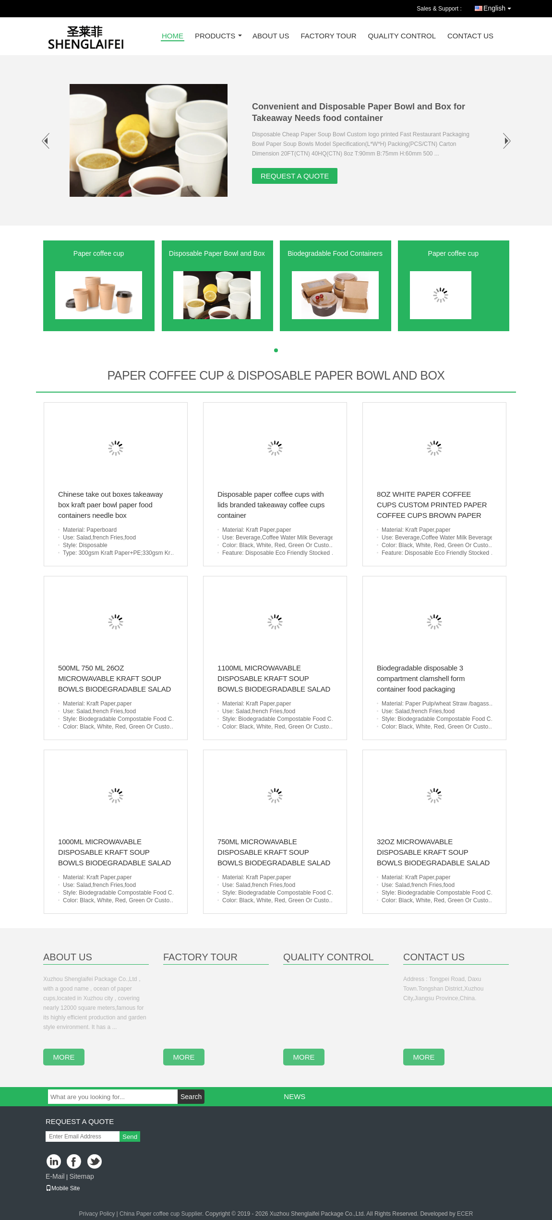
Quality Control (402, 36)
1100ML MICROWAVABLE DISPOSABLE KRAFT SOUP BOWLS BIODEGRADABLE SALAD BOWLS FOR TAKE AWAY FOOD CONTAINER (273, 689)
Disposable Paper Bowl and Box (217, 253)
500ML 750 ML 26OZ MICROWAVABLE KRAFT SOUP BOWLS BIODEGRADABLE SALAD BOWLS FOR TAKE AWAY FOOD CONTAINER (114, 689)
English (499, 6)
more (64, 1057)
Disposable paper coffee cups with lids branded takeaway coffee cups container (270, 504)
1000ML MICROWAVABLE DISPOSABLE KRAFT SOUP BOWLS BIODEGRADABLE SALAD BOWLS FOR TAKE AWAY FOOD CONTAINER (114, 862)
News (294, 1096)
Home (172, 36)
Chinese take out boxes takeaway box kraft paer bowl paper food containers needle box (110, 504)
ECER (465, 1213)
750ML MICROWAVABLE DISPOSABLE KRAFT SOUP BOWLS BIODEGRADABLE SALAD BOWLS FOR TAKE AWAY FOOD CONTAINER (273, 862)
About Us (270, 36)
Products (215, 36)
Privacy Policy (97, 1213)
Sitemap (81, 1176)
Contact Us (470, 36)
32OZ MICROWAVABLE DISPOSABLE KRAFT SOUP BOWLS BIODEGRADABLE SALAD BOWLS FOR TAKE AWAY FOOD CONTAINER (433, 862)
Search (191, 1096)
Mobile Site (63, 1188)
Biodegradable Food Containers (335, 253)
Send (129, 1136)
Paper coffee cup (98, 253)
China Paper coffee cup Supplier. (162, 1213)
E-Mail (55, 1176)
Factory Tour (328, 36)
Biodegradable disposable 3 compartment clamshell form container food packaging (421, 678)
